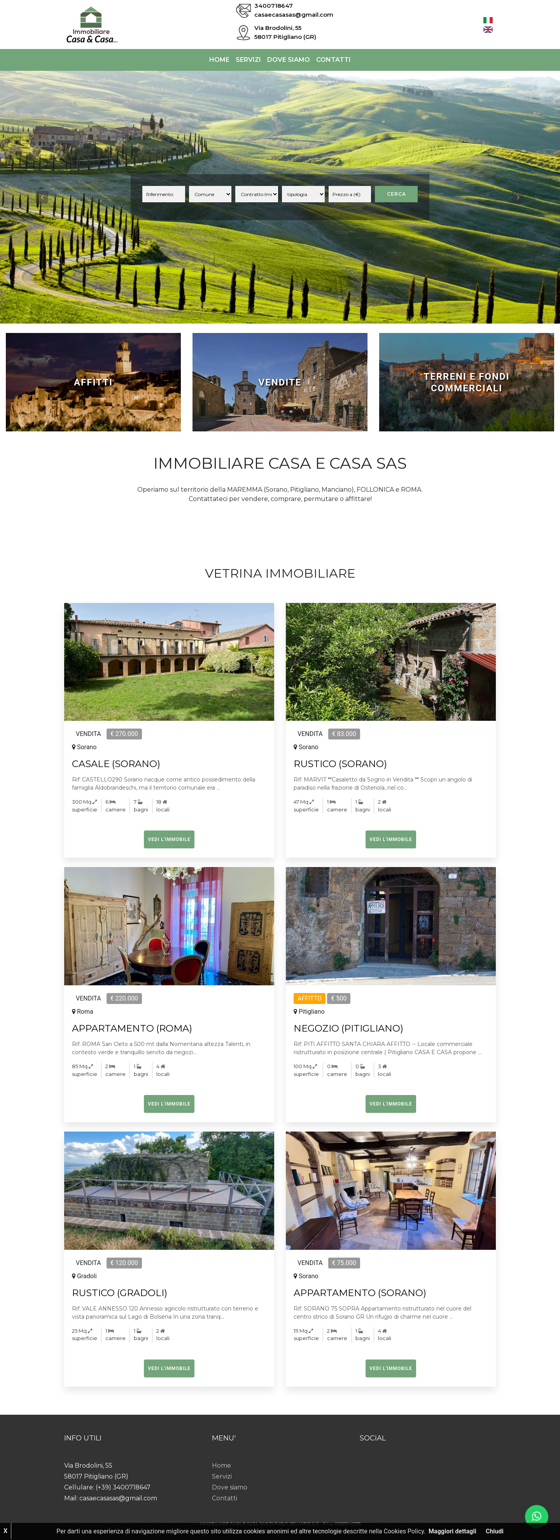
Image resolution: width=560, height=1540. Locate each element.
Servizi (248, 59)
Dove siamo (288, 59)
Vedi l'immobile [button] (169, 839)
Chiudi (495, 1531)
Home (219, 59)
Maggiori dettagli (452, 1531)
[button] (42, 197)
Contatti (333, 59)
